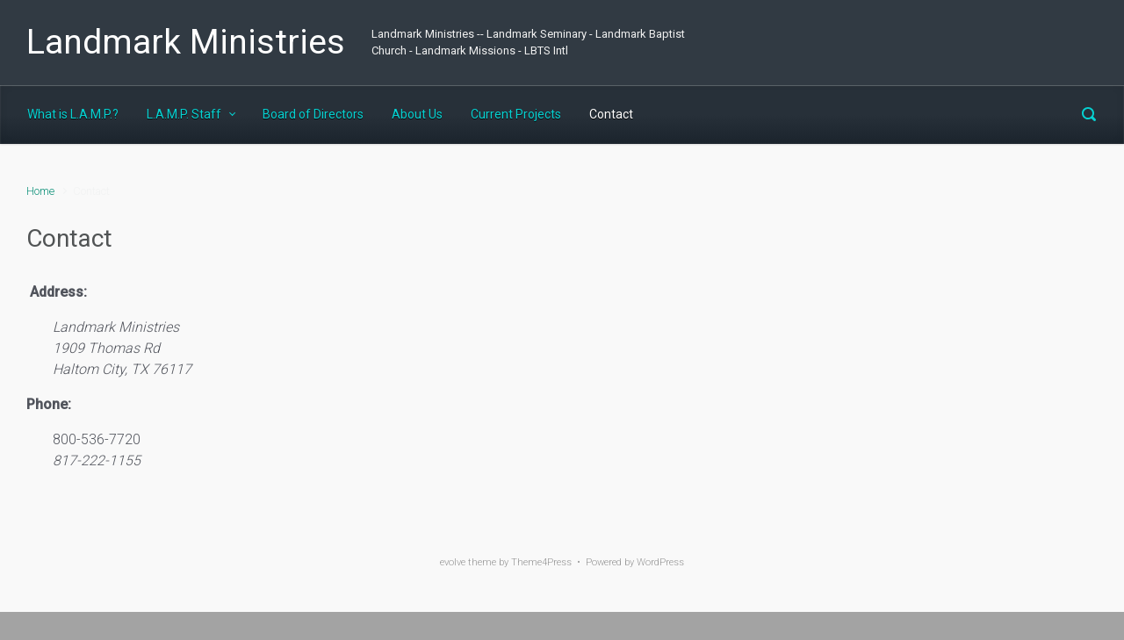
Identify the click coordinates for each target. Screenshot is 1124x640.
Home (40, 191)
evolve (452, 562)
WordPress (660, 562)
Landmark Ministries (185, 42)
